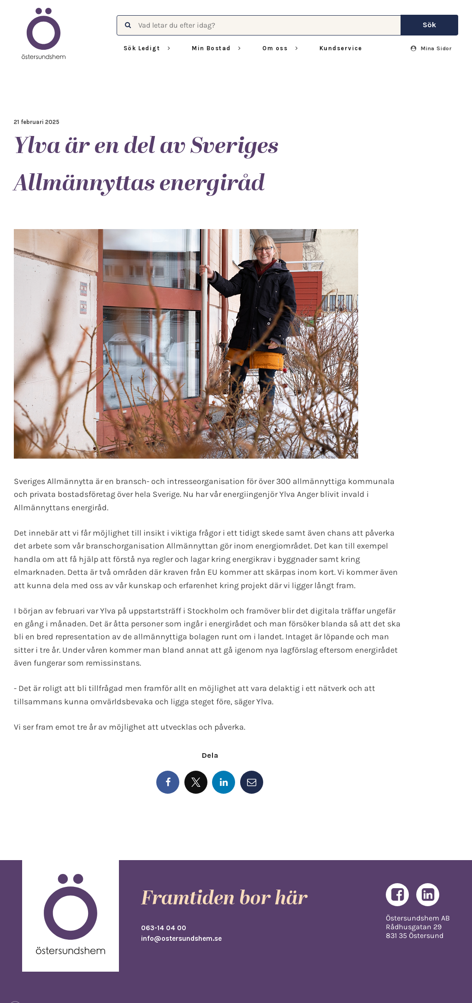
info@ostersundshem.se (181, 938)
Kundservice (340, 48)
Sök (429, 24)
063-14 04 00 (163, 928)
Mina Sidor (431, 48)
